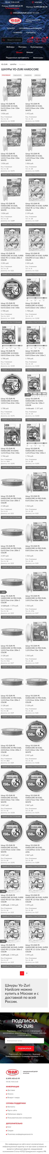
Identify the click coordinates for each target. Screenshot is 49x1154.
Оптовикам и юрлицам (30, 28)
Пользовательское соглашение (19, 1118)
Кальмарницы (37, 47)
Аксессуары (38, 58)
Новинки (17, 33)
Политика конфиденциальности (20, 1134)
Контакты (31, 33)
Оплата (10, 1094)
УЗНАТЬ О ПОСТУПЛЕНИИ (11, 125)
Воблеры (10, 47)
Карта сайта (12, 1110)
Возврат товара (13, 1098)
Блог (9, 1127)
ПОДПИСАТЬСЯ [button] (24, 1048)
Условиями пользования (30, 1056)
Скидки (10, 1131)
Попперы (22, 47)
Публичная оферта (14, 1114)
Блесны (30, 52)
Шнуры (19, 52)
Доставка (11, 1090)
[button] (12, 8)
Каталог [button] (11, 28)
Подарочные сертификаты (17, 58)
